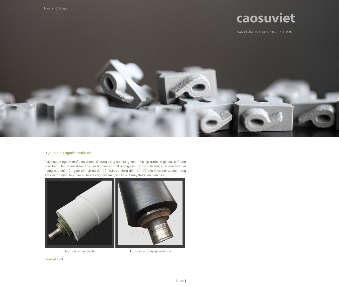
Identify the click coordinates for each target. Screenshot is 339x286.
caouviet (50, 259)
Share (179, 281)
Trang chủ (50, 8)
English (64, 8)
